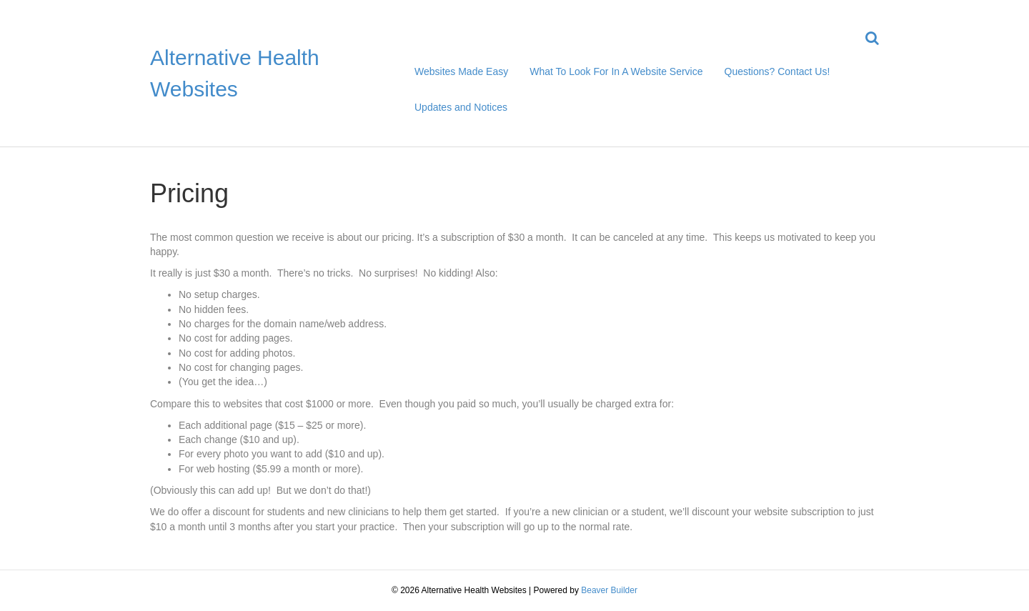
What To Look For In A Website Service (616, 71)
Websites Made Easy (461, 71)
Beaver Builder (609, 590)
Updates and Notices (460, 107)
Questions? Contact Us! (777, 71)
